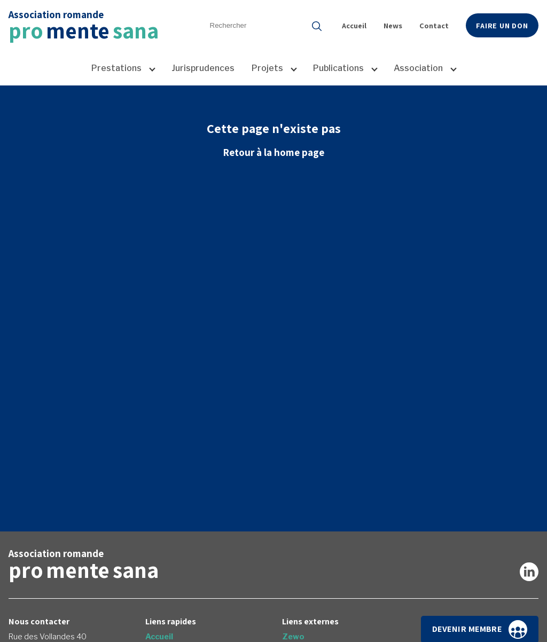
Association (418, 68)
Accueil (354, 25)
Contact (434, 25)
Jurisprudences (203, 68)
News (393, 25)
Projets (267, 68)
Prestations (116, 68)
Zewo (293, 636)
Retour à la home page (273, 152)
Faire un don (502, 25)
